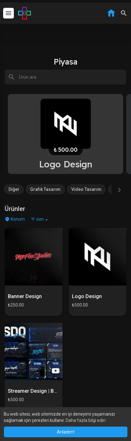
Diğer (13, 189)
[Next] (119, 190)
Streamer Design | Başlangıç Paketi (48, 391)
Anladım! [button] (65, 431)
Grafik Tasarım (45, 189)
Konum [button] (15, 219)
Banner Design (25, 296)
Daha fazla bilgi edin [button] (86, 420)
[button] (123, 13)
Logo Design (87, 296)
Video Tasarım (86, 189)
